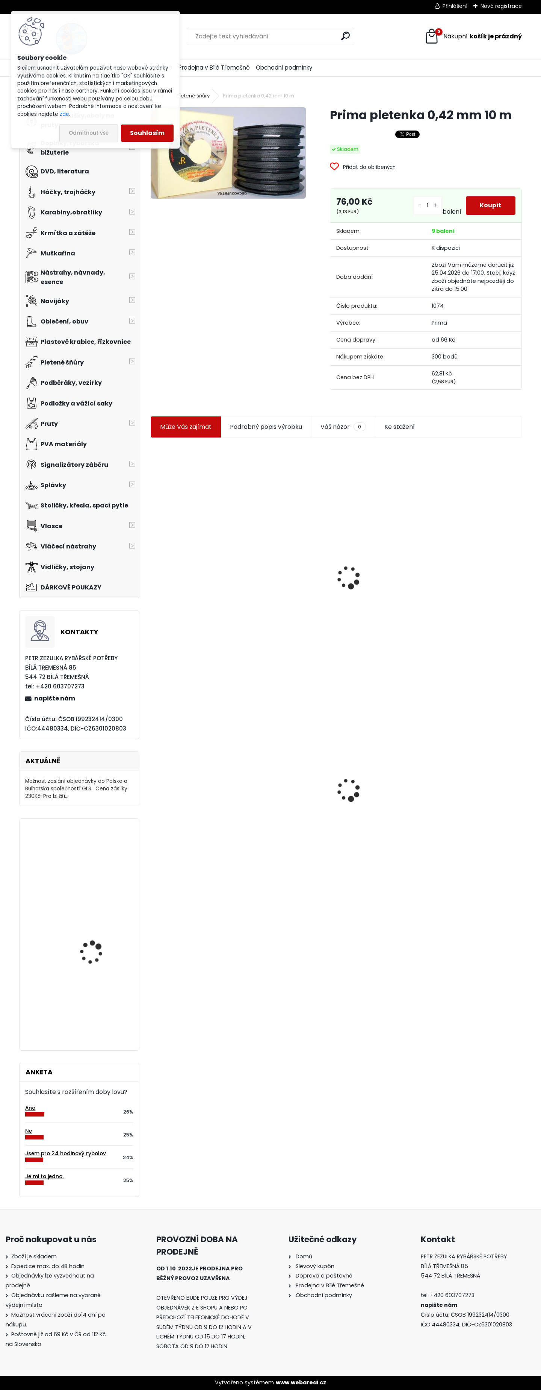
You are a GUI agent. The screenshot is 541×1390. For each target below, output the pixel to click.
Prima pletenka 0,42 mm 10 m (195, 774)
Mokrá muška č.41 (370, 784)
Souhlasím (147, 133)
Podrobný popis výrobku (266, 426)
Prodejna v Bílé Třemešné (214, 67)
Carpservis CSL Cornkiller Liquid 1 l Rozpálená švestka (93, 932)
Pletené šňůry (193, 95)
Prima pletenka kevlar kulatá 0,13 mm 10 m (470, 546)
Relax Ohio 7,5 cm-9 (95, 854)
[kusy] (426, 205)
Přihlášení (455, 6)
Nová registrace (501, 6)
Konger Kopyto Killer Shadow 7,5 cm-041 (279, 777)
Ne (28, 1131)
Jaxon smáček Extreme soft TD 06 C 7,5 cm (379, 545)
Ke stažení (399, 426)
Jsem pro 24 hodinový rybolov (65, 1153)
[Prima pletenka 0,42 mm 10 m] (228, 152)
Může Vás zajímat (186, 426)
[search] (345, 36)
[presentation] (154, 559)
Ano (30, 1108)
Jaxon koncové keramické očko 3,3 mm (194, 532)
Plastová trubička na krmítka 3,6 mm (281, 531)
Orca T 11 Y (82, 997)
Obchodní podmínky (284, 67)
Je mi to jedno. (44, 1176)
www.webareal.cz (301, 1382)
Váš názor (343, 426)
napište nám (54, 698)
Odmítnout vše (89, 133)
